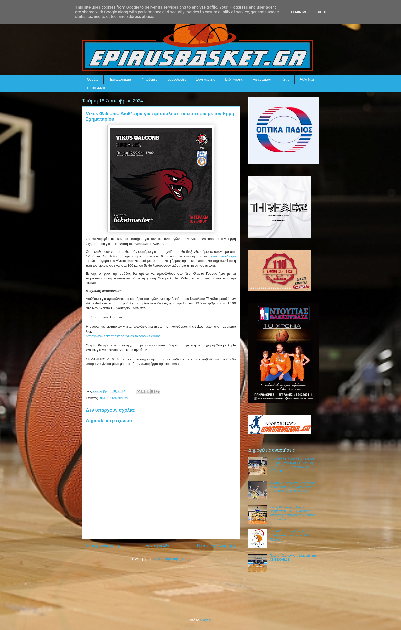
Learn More (301, 12)
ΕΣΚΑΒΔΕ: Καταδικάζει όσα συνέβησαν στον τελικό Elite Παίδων (289, 535)
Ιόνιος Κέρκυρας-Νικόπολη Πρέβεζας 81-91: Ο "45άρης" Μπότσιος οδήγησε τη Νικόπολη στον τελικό (292, 513)
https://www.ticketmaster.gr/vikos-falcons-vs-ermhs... (124, 336)
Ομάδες (92, 79)
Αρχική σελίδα (158, 546)
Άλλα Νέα (307, 79)
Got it (322, 12)
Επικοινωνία (96, 88)
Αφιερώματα (262, 79)
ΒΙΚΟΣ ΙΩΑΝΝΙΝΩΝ (113, 398)
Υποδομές (149, 79)
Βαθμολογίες (177, 79)
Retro (285, 79)
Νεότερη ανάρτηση (102, 546)
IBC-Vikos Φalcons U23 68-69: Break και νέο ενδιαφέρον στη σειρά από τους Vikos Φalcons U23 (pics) (292, 465)
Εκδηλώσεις (234, 79)
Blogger (205, 620)
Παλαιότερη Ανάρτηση (216, 546)
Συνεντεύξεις (205, 79)
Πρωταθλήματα (120, 79)
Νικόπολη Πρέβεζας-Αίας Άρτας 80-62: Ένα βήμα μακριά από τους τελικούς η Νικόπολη (292, 487)
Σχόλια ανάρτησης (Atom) (171, 559)
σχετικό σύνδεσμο (222, 256)
